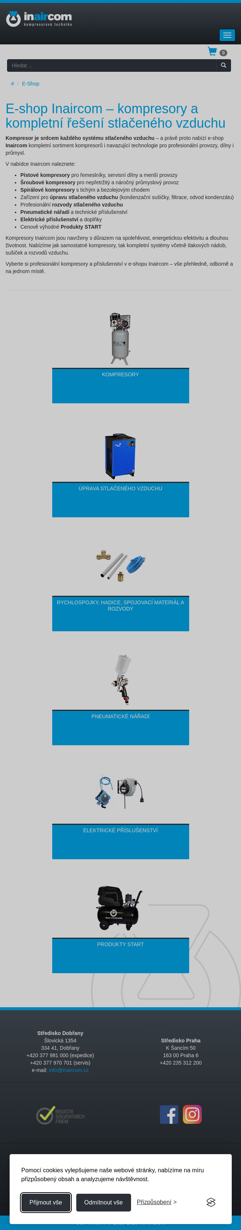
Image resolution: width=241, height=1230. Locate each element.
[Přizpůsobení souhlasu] (157, 1202)
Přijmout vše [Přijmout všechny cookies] (46, 1202)
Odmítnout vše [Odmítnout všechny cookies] (103, 1202)
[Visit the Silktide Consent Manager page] (211, 1202)
